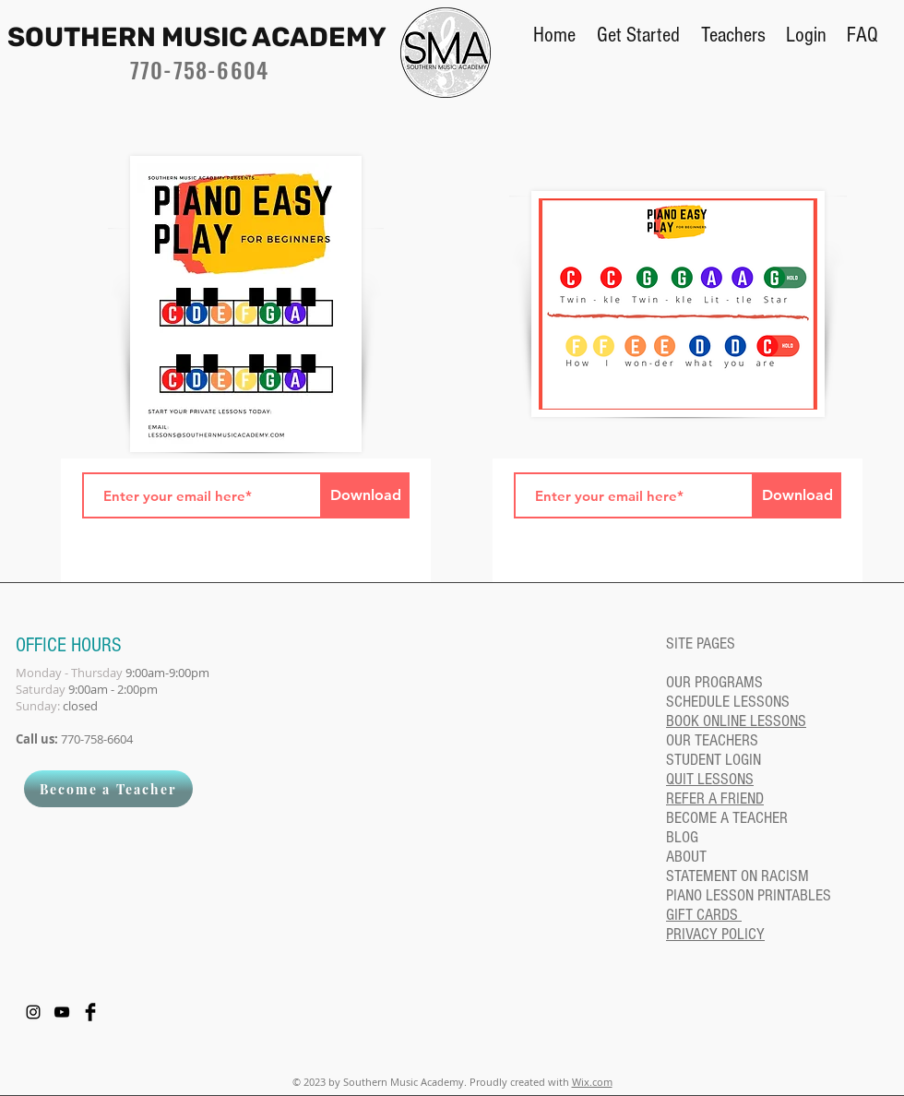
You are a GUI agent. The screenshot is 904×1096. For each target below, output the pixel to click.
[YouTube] (62, 1012)
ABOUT (686, 856)
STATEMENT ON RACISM (737, 876)
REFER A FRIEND (715, 798)
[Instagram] (33, 1012)
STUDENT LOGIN (713, 759)
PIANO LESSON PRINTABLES (748, 895)
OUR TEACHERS (712, 740)
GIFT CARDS (704, 914)
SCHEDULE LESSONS (728, 701)
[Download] (366, 495)
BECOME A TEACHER (727, 818)
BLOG (682, 837)
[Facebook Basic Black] (90, 1012)
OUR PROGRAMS (714, 682)
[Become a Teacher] (108, 788)
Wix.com (592, 1082)
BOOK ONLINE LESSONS (736, 721)
